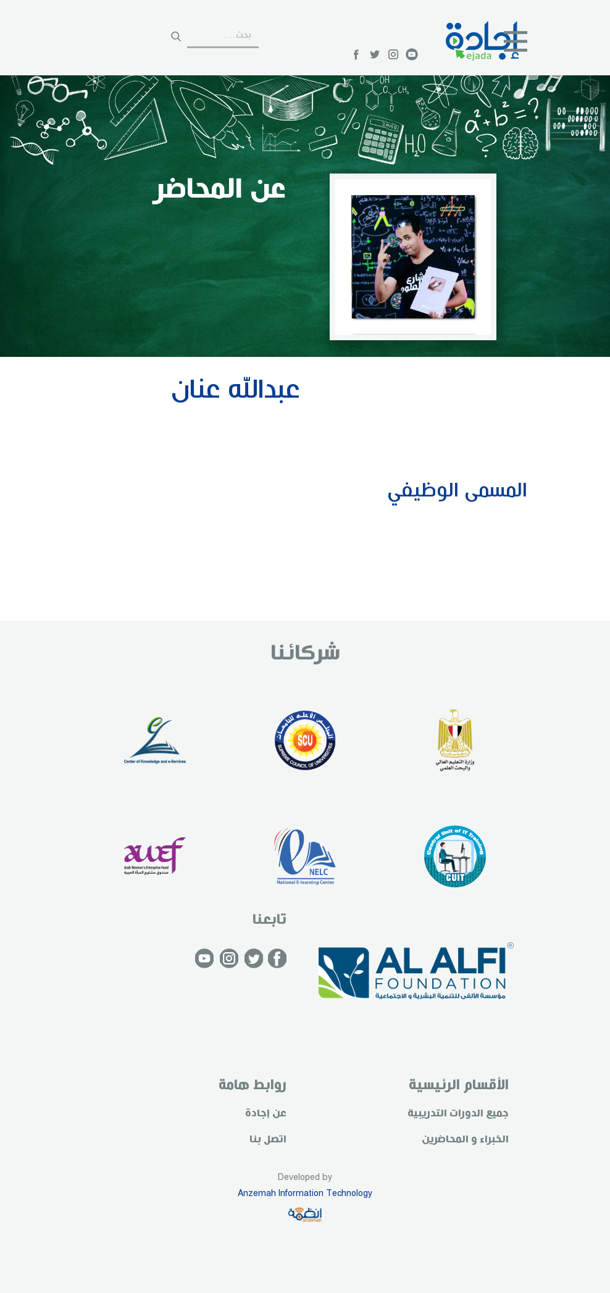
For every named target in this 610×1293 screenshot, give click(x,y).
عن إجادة (265, 1113)
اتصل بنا (267, 1139)
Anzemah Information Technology (305, 1194)
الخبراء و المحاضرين (465, 1139)
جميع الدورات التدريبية (458, 1113)
